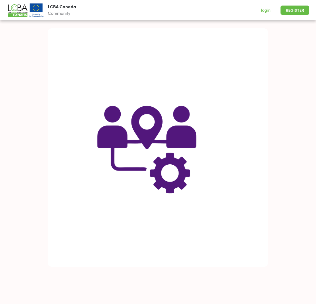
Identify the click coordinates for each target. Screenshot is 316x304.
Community (59, 13)
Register (295, 10)
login (266, 10)
